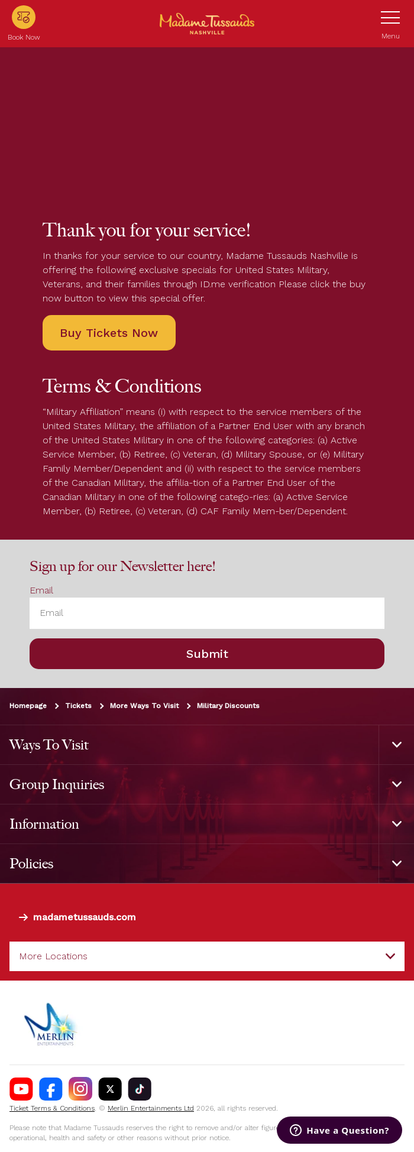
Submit (207, 653)
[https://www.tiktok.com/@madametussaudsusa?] (139, 1089)
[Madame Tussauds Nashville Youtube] (21, 1089)
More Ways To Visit (144, 705)
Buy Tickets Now (109, 333)
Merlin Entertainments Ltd (151, 1108)
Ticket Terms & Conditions (52, 1108)
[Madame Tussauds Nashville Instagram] (80, 1089)
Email (41, 590)
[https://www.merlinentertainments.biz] (51, 1022)
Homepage (28, 705)
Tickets (78, 705)
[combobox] (207, 956)
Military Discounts (228, 705)
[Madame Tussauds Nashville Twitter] (110, 1089)
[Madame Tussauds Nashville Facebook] (51, 1089)
